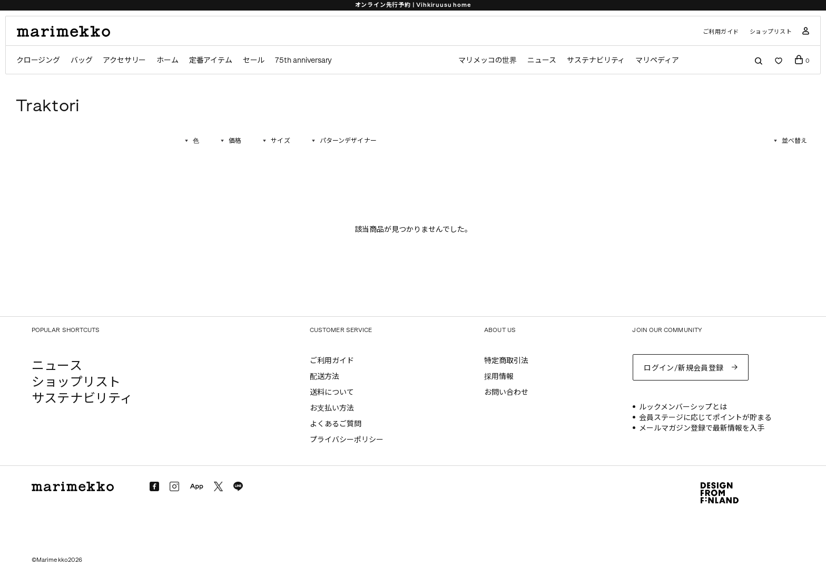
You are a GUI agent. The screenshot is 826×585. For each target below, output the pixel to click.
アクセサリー (124, 60)
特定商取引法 (506, 360)
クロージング (38, 60)
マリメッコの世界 (487, 60)
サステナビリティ (596, 60)
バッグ (81, 60)
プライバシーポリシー (347, 439)
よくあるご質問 (335, 424)
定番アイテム (210, 60)
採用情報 (499, 376)
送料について (332, 392)
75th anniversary (303, 60)
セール (253, 60)
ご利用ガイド (721, 31)
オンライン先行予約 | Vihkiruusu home (413, 5)
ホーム (167, 60)
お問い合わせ (506, 392)
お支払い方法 (332, 408)
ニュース (541, 60)
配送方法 (324, 376)
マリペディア (657, 60)
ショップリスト (771, 31)
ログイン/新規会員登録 (684, 368)
